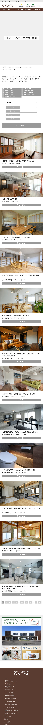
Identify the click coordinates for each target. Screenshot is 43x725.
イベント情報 (7, 721)
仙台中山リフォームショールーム (12, 709)
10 (22, 602)
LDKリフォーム (8, 680)
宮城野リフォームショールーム (12, 710)
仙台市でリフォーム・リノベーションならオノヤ (16, 67)
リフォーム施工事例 (8, 692)
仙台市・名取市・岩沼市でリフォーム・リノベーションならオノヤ (7, 5)
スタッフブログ (7, 722)
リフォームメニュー (8, 678)
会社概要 (6, 724)
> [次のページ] (36, 602)
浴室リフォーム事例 (9, 699)
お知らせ (6, 719)
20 (26, 602)
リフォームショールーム (9, 707)
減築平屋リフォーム (9, 686)
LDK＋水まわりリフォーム (11, 681)
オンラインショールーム (10, 713)
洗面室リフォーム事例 (10, 703)
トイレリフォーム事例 (10, 701)
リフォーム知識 (7, 716)
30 (31, 602)
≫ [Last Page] (40, 602)
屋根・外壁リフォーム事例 (11, 704)
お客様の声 (6, 715)
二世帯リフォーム (9, 687)
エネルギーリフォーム (10, 690)
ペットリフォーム (9, 689)
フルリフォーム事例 (9, 693)
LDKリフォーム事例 (9, 695)
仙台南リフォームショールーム (12, 712)
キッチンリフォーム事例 (10, 698)
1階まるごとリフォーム (10, 683)
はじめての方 (7, 718)
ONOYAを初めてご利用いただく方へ (21, 5)
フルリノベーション (9, 684)
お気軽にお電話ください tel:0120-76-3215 (27, 5)
